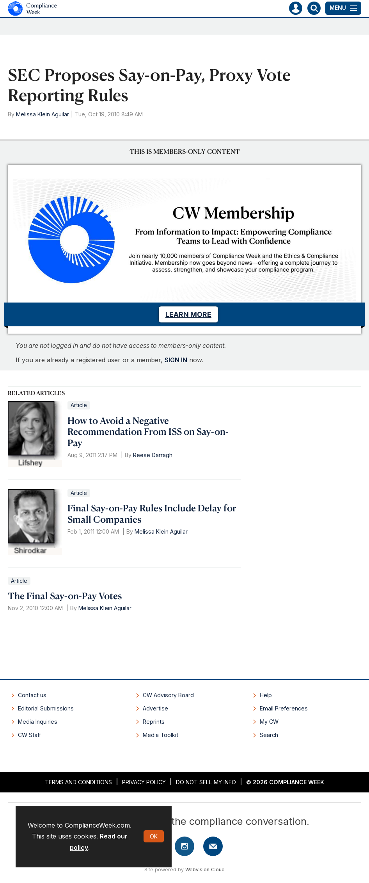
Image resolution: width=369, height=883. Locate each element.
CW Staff (29, 735)
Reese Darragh (152, 455)
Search (269, 735)
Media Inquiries (37, 721)
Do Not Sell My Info (206, 782)
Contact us (32, 695)
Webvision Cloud (205, 869)
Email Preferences (284, 708)
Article (79, 405)
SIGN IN (176, 360)
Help (266, 695)
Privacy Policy (144, 782)
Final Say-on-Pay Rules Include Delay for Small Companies (151, 513)
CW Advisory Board (168, 695)
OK (154, 836)
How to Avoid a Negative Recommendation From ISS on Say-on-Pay (148, 432)
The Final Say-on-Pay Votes (65, 596)
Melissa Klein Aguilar (42, 114)
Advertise (155, 708)
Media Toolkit (160, 735)
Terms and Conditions (78, 782)
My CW (269, 721)
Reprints (154, 721)
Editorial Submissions (46, 708)
